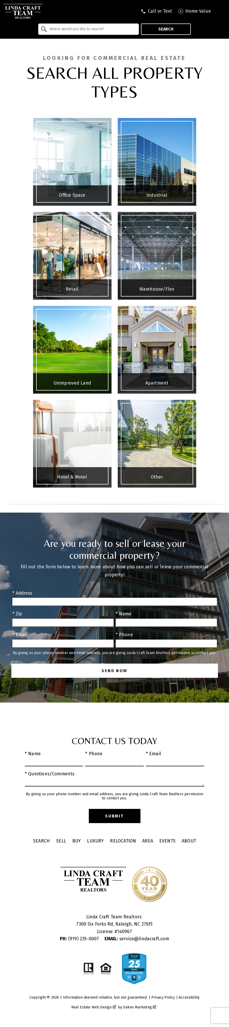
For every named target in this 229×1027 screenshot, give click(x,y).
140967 (124, 931)
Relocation (123, 841)
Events (167, 841)
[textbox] (92, 29)
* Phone (124, 635)
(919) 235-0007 (80, 939)
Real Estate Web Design (93, 1007)
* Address (22, 593)
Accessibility (189, 997)
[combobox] (88, 29)
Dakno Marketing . (140, 1007)
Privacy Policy (163, 997)
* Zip (17, 614)
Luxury (95, 841)
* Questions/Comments (50, 774)
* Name (124, 614)
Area (147, 841)
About (189, 841)
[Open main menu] (221, 11)
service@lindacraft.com (137, 939)
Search (165, 29)
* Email (20, 635)
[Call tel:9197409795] (156, 11)
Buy (76, 841)
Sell (61, 841)
